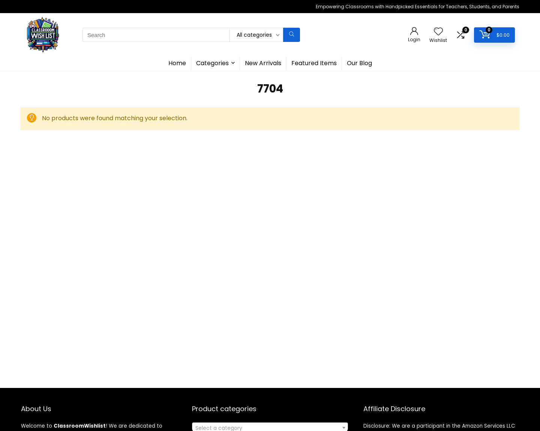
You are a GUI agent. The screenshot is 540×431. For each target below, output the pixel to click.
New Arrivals (263, 63)
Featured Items (314, 63)
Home (177, 63)
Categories (212, 63)
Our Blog (359, 63)
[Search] (291, 35)
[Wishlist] (438, 32)
